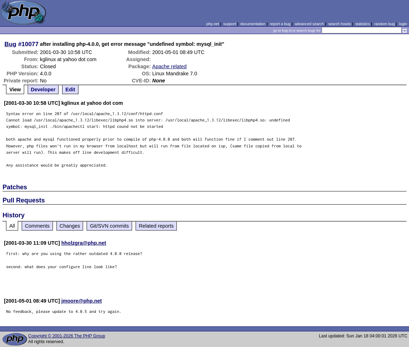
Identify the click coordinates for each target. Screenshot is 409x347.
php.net (212, 24)
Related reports (156, 226)
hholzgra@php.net (83, 243)
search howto (339, 24)
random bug (384, 24)
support (229, 24)
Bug (11, 44)
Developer (43, 89)
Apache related (169, 66)
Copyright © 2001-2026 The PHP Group (66, 336)
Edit (70, 89)
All (12, 226)
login (403, 24)
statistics (362, 24)
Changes (70, 226)
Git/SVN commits (109, 226)
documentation (253, 24)
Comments (37, 226)
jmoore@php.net (81, 301)
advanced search (309, 24)
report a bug (280, 24)
